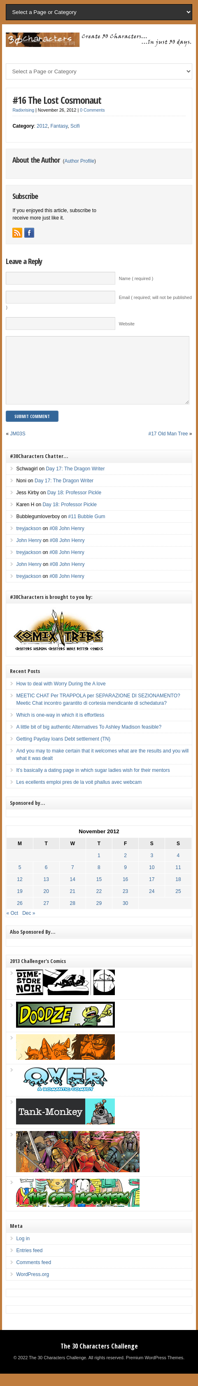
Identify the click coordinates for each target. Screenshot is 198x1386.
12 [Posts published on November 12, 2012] (19, 892)
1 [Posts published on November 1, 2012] (99, 868)
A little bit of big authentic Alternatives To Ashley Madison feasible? (88, 739)
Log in (23, 1251)
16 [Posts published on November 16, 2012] (125, 892)
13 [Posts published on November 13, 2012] (46, 892)
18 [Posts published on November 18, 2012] (178, 892)
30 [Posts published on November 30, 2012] (125, 916)
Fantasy (59, 126)
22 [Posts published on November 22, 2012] (99, 904)
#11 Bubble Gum (86, 529)
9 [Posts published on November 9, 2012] (125, 880)
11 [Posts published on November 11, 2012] (178, 880)
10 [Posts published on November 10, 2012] (151, 880)
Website (127, 323)
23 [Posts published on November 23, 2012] (125, 904)
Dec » (28, 925)
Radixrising (23, 110)
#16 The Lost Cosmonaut (56, 100)
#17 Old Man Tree (168, 446)
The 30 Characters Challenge (99, 1358)
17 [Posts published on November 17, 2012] (151, 892)
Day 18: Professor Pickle (74, 505)
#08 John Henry (66, 541)
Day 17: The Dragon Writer (75, 481)
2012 (42, 126)
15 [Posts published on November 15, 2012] (99, 892)
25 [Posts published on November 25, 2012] (178, 904)
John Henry (28, 553)
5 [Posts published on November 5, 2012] (20, 880)
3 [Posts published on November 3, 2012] (151, 868)
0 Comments (92, 110)
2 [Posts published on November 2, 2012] (125, 868)
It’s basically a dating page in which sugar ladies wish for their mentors (93, 782)
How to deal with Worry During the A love (60, 696)
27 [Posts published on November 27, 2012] (46, 916)
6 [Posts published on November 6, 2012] (46, 880)
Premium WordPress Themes (154, 1369)
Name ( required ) (136, 278)
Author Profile (79, 161)
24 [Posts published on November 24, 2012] (151, 904)
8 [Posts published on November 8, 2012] (99, 880)
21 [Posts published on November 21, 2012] (72, 904)
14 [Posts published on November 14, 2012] (72, 892)
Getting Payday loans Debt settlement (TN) (63, 751)
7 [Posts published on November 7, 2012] (72, 880)
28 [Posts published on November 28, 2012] (72, 916)
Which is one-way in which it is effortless (60, 727)
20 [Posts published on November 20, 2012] (46, 904)
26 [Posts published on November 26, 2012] (19, 916)
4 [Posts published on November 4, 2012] (178, 868)
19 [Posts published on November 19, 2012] (19, 904)
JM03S (17, 446)
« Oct (12, 925)
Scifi (75, 126)
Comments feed (33, 1275)
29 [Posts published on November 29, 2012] (99, 916)
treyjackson (28, 541)
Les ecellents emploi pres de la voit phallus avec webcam (79, 794)
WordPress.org (32, 1287)
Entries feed (29, 1263)
